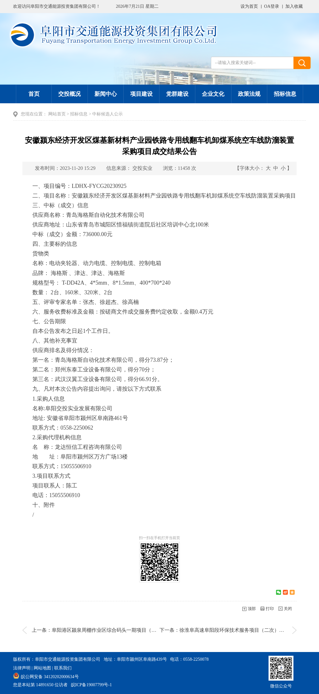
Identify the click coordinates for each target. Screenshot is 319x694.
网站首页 (57, 114)
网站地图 (42, 668)
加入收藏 (294, 6)
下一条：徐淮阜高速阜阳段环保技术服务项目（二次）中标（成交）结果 (239, 630)
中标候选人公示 (107, 114)
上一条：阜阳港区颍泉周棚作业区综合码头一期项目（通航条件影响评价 (111, 630)
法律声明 (22, 668)
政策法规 (249, 94)
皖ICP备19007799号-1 (91, 684)
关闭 (288, 608)
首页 (34, 94)
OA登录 (271, 6)
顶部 (252, 608)
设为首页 (249, 6)
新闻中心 (105, 94)
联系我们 (63, 668)
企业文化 (213, 94)
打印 (270, 608)
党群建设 (177, 94)
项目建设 (141, 94)
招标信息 (285, 94)
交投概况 (69, 94)
